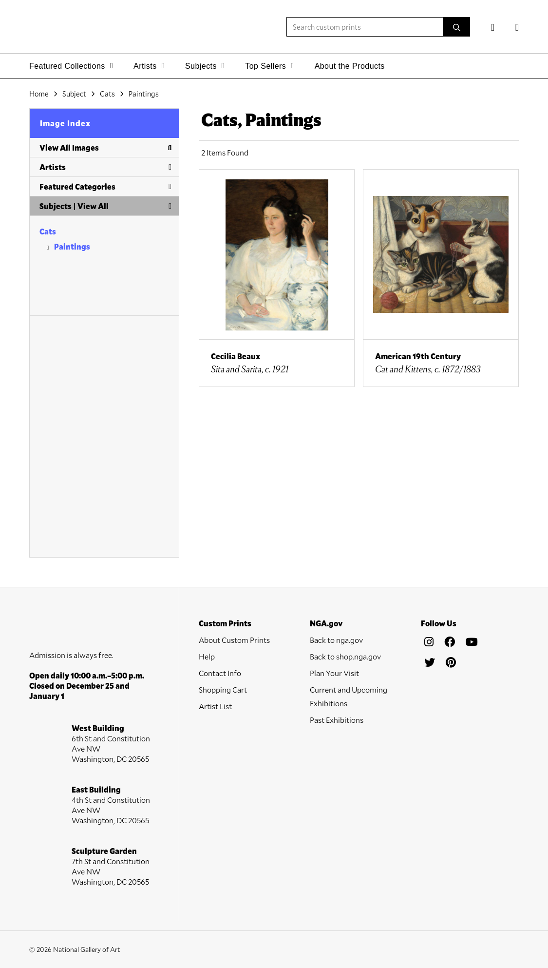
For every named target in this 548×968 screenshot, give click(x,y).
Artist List (215, 706)
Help (207, 656)
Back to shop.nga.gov (345, 656)
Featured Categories (105, 186)
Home (39, 93)
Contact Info (220, 673)
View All (93, 206)
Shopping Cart (223, 689)
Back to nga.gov (336, 640)
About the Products (350, 66)
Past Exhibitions (336, 720)
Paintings (72, 246)
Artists (105, 167)
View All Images (105, 147)
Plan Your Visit (334, 673)
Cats (47, 231)
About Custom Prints (234, 640)
